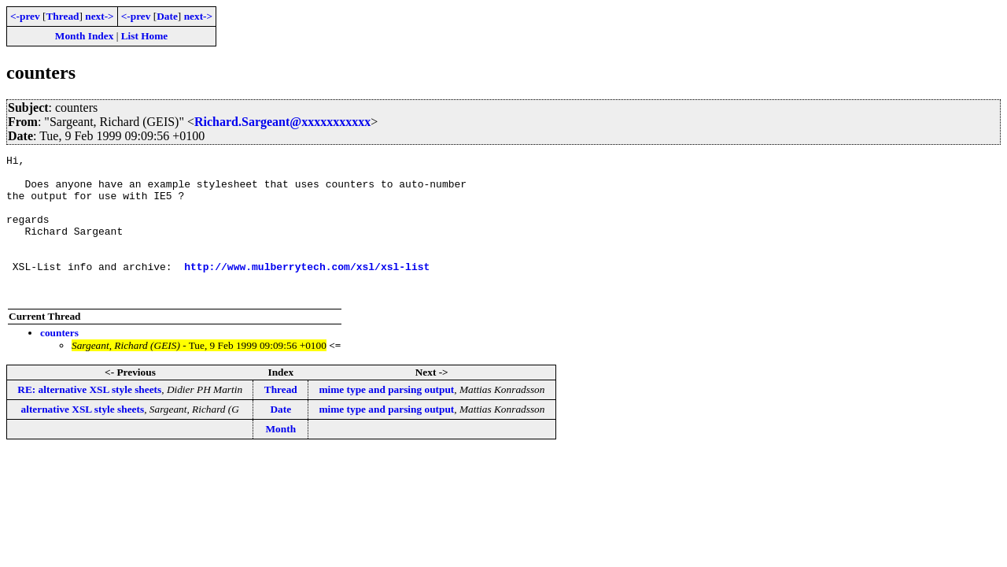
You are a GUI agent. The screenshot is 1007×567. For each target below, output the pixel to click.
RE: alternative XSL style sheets (89, 418)
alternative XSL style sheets (83, 437)
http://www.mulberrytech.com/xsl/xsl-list (307, 290)
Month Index (84, 36)
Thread (62, 16)
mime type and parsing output (386, 418)
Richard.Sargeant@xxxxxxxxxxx (282, 121)
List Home (144, 36)
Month (281, 457)
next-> (99, 16)
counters (59, 361)
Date (167, 16)
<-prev (25, 16)
